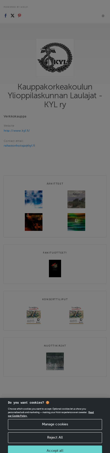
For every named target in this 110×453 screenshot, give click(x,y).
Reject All (55, 441)
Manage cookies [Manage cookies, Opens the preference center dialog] (55, 428)
